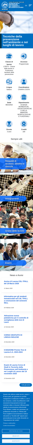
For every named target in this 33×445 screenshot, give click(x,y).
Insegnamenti (16, 191)
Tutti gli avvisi (25, 385)
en (26, 5)
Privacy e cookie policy (9, 423)
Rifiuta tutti (15, 436)
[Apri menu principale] (29, 5)
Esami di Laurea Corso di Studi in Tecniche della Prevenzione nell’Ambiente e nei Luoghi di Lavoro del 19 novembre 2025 (16, 369)
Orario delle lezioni (16, 223)
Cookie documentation (9, 425)
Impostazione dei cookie (16, 431)
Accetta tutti (16, 441)
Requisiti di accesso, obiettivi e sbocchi (16, 159)
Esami (16, 255)
